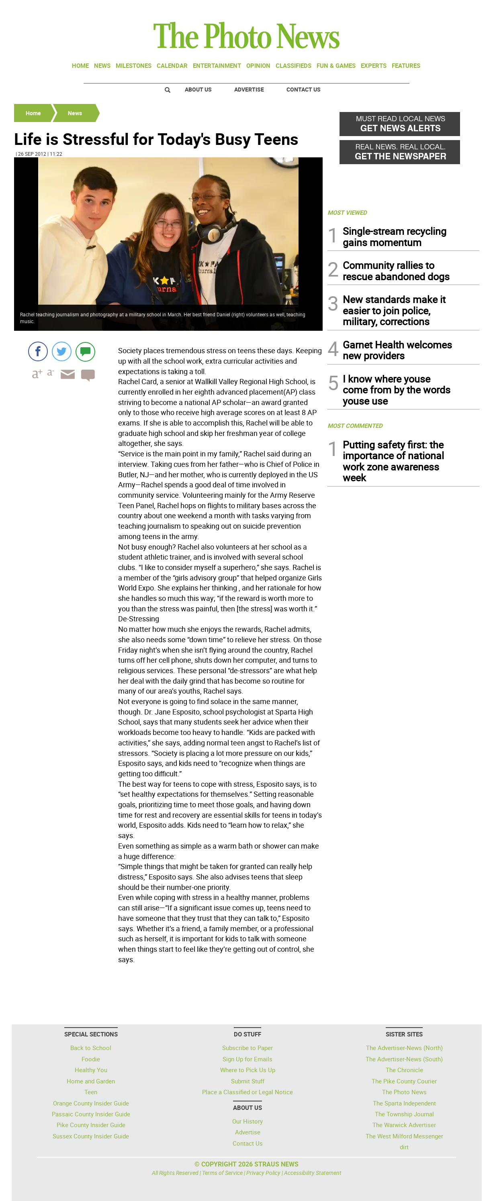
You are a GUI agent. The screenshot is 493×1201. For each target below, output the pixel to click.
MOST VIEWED (347, 212)
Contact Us (303, 89)
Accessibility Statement (313, 1173)
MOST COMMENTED (355, 425)
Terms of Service (222, 1173)
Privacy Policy (263, 1173)
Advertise (249, 89)
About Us (198, 89)
